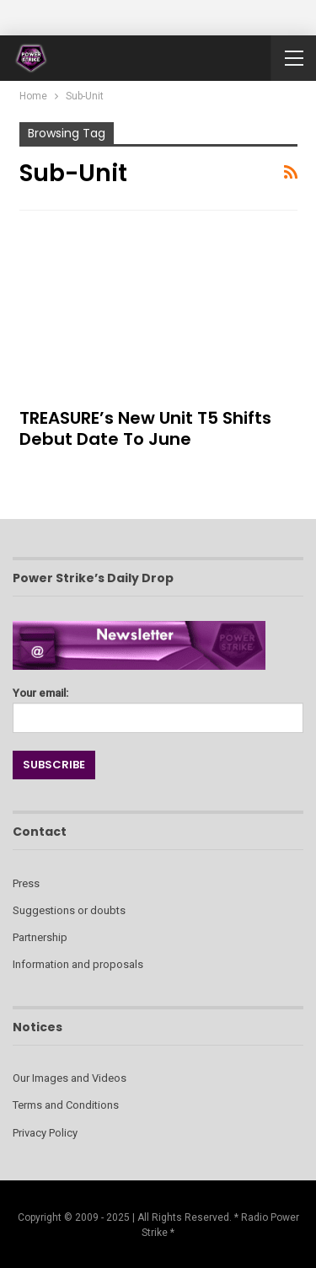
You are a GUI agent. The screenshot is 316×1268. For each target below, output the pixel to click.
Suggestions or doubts (69, 910)
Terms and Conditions (66, 1105)
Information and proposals (78, 964)
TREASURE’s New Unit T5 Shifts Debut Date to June (145, 428)
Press (26, 883)
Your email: (158, 706)
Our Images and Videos (69, 1078)
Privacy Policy (45, 1132)
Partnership (40, 937)
